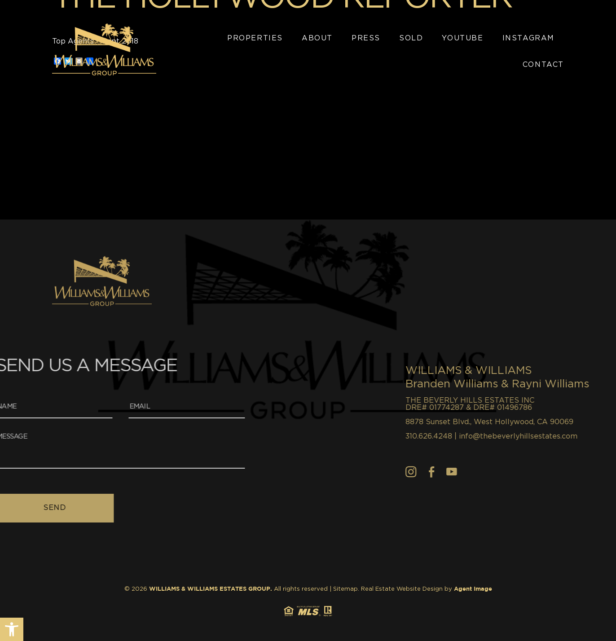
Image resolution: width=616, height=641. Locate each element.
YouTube (462, 38)
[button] (11, 629)
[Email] (124, 407)
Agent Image (473, 589)
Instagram (528, 38)
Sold (411, 38)
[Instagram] (463, 472)
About (317, 38)
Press (366, 38)
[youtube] (504, 472)
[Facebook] (484, 472)
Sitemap (345, 589)
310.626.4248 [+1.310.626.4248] (481, 436)
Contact (543, 64)
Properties (255, 38)
